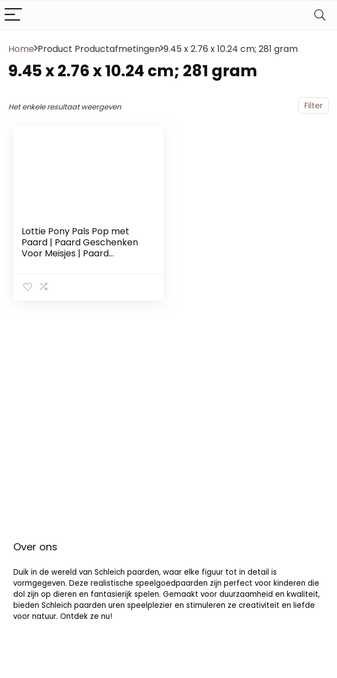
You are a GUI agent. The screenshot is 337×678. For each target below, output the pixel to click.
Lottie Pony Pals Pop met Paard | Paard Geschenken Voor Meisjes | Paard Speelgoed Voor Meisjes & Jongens (80, 253)
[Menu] (13, 15)
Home (21, 49)
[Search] (320, 15)
